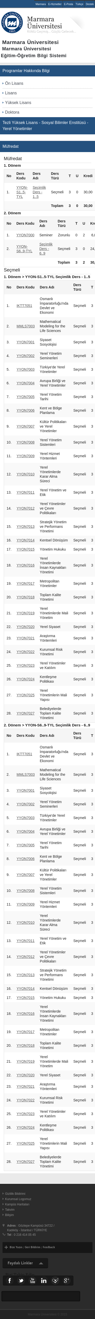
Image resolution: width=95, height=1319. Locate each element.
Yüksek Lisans (18, 102)
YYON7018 (25, 597)
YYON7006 (25, 410)
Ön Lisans (14, 83)
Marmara (40, 4)
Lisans (11, 93)
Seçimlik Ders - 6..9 (46, 248)
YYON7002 (25, 356)
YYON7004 (25, 383)
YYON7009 (25, 456)
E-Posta (68, 4)
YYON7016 (25, 565)
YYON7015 (25, 549)
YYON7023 (25, 665)
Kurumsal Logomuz (18, 1199)
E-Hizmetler (55, 4)
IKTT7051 (24, 306)
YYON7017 (25, 583)
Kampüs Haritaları (17, 1204)
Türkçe (79, 4)
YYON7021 (25, 638)
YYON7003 (25, 369)
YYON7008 (25, 442)
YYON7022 (25, 652)
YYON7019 (25, 613)
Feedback (49, 1247)
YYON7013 (25, 527)
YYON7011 (25, 492)
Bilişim (9, 1215)
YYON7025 (25, 695)
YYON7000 (25, 235)
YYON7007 (25, 426)
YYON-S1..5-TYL (22, 192)
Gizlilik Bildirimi (15, 1194)
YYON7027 (25, 713)
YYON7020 (25, 627)
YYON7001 (25, 342)
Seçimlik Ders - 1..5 (39, 192)
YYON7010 (25, 474)
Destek (90, 4)
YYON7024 (25, 679)
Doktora (12, 112)
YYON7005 (25, 397)
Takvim (9, 1209)
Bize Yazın (16, 1247)
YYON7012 (25, 508)
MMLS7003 (25, 326)
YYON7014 (25, 540)
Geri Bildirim (32, 1247)
